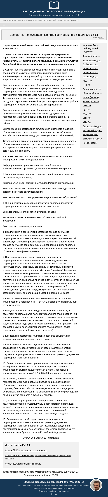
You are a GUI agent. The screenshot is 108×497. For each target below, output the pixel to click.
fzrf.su (54, 494)
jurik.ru (101, 38)
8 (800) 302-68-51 (87, 34)
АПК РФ (87, 105)
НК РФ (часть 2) (91, 101)
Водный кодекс (90, 134)
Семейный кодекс (92, 89)
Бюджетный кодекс (92, 126)
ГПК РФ (87, 85)
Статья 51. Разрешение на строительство (26, 450)
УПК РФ (87, 122)
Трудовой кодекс (91, 56)
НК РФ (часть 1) (91, 97)
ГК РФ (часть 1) (90, 64)
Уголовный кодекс (92, 60)
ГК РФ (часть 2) (90, 68)
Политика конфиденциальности (54, 491)
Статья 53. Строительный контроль (23, 464)
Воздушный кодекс (92, 130)
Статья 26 (28, 437)
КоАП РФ (87, 81)
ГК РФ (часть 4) (90, 76)
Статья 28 (53, 437)
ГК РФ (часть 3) (90, 72)
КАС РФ (87, 114)
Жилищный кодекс (92, 93)
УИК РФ (87, 118)
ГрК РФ (86, 110)
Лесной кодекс (90, 143)
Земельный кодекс (92, 138)
